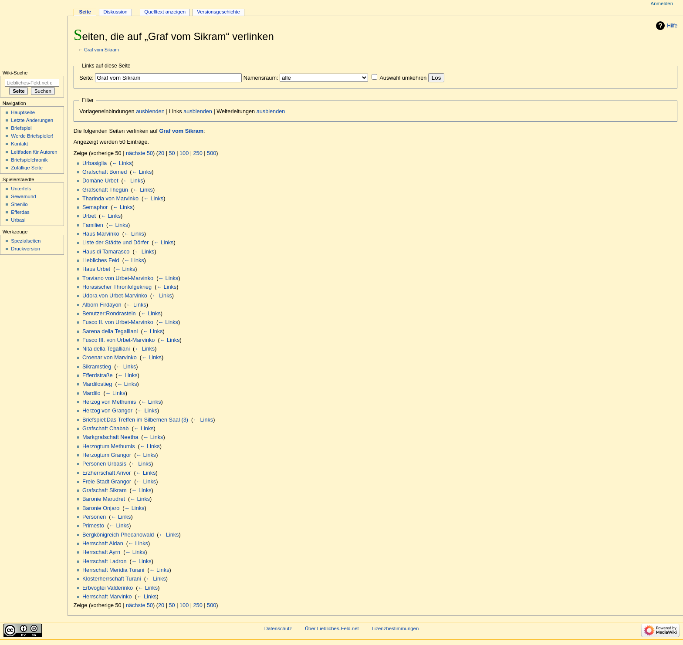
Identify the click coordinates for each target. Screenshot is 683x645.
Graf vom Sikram (101, 49)
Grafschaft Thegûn (105, 190)
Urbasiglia (94, 163)
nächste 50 (139, 153)
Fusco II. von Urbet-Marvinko (117, 322)
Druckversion (25, 248)
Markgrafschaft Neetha (110, 437)
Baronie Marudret (103, 499)
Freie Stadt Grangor (106, 482)
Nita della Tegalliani (106, 349)
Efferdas (20, 212)
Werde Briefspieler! (32, 135)
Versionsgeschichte (218, 11)
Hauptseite (23, 112)
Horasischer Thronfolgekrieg (117, 287)
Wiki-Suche (15, 72)
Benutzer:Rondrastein (109, 314)
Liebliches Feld (100, 260)
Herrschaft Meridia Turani (113, 570)
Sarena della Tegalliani (110, 331)
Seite (85, 11)
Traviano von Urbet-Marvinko (117, 278)
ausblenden (150, 111)
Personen (94, 517)
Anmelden (662, 3)
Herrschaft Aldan (102, 543)
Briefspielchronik (29, 159)
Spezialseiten (26, 240)
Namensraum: (260, 78)
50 (172, 153)
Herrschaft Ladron (104, 561)
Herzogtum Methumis (108, 446)
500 (211, 153)
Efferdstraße (97, 375)
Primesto (93, 526)
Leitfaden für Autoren (34, 152)
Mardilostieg (97, 384)
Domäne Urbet (100, 181)
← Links (122, 163)
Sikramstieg (96, 367)
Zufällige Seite (27, 167)
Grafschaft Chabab (105, 428)
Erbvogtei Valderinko (107, 588)
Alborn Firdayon (102, 305)
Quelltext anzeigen (165, 11)
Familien (92, 225)
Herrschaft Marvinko (107, 597)
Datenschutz (278, 628)
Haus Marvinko (100, 234)
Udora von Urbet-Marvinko (114, 296)
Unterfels (21, 188)
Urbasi (18, 220)
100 (184, 153)
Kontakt (19, 143)
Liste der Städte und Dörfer (115, 243)
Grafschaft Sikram (104, 490)
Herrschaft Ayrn (101, 552)
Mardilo (91, 393)
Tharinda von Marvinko (110, 199)
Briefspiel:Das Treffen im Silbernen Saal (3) (135, 420)
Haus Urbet (96, 269)
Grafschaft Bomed (104, 172)
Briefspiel (21, 128)
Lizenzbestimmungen (395, 628)
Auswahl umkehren (402, 78)
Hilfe (672, 26)
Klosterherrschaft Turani (111, 579)
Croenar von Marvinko (109, 358)
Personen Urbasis (104, 464)
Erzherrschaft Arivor (106, 473)
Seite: (86, 78)
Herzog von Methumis (109, 402)
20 (161, 153)
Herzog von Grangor (107, 411)
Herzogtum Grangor (106, 455)
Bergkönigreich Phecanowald (118, 535)
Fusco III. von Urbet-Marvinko (118, 340)
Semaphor (95, 207)
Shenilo (19, 204)
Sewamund (23, 196)
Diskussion (115, 11)
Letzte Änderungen (32, 120)
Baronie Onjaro (100, 508)
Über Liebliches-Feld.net (332, 628)
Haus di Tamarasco (105, 252)
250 (198, 153)
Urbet (89, 216)
